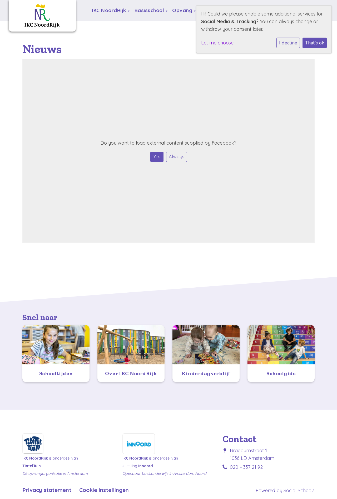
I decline (288, 43)
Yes (156, 157)
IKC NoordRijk (110, 10)
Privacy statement (46, 490)
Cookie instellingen (104, 490)
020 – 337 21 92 (246, 467)
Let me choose (217, 43)
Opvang (183, 10)
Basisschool (150, 10)
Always (176, 157)
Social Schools (299, 490)
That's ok (314, 43)
